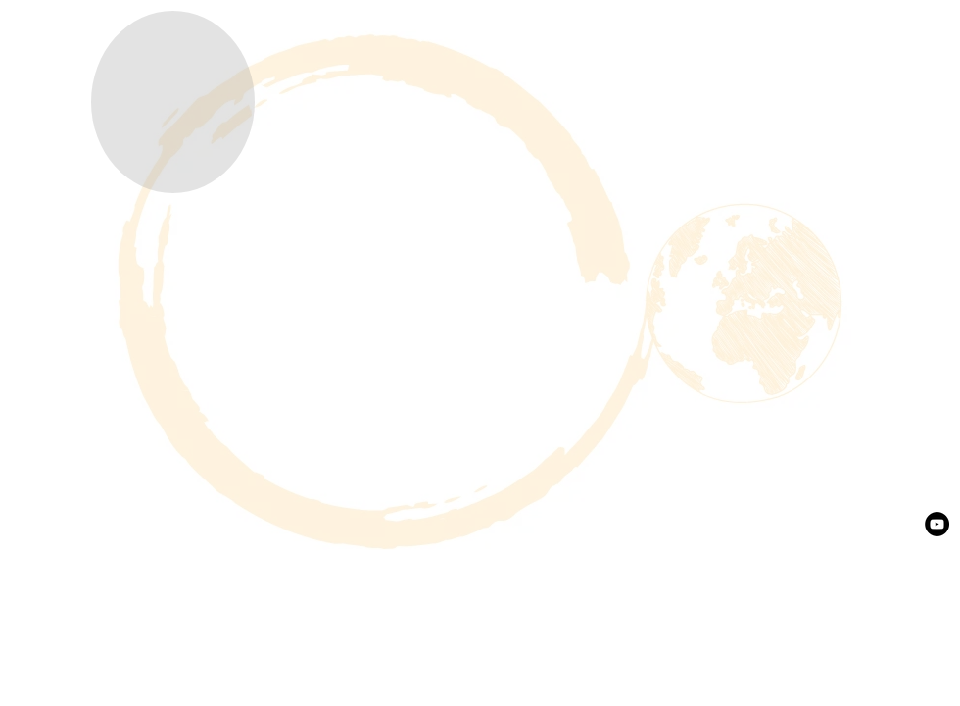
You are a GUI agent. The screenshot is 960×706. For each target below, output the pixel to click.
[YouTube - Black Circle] (937, 524)
